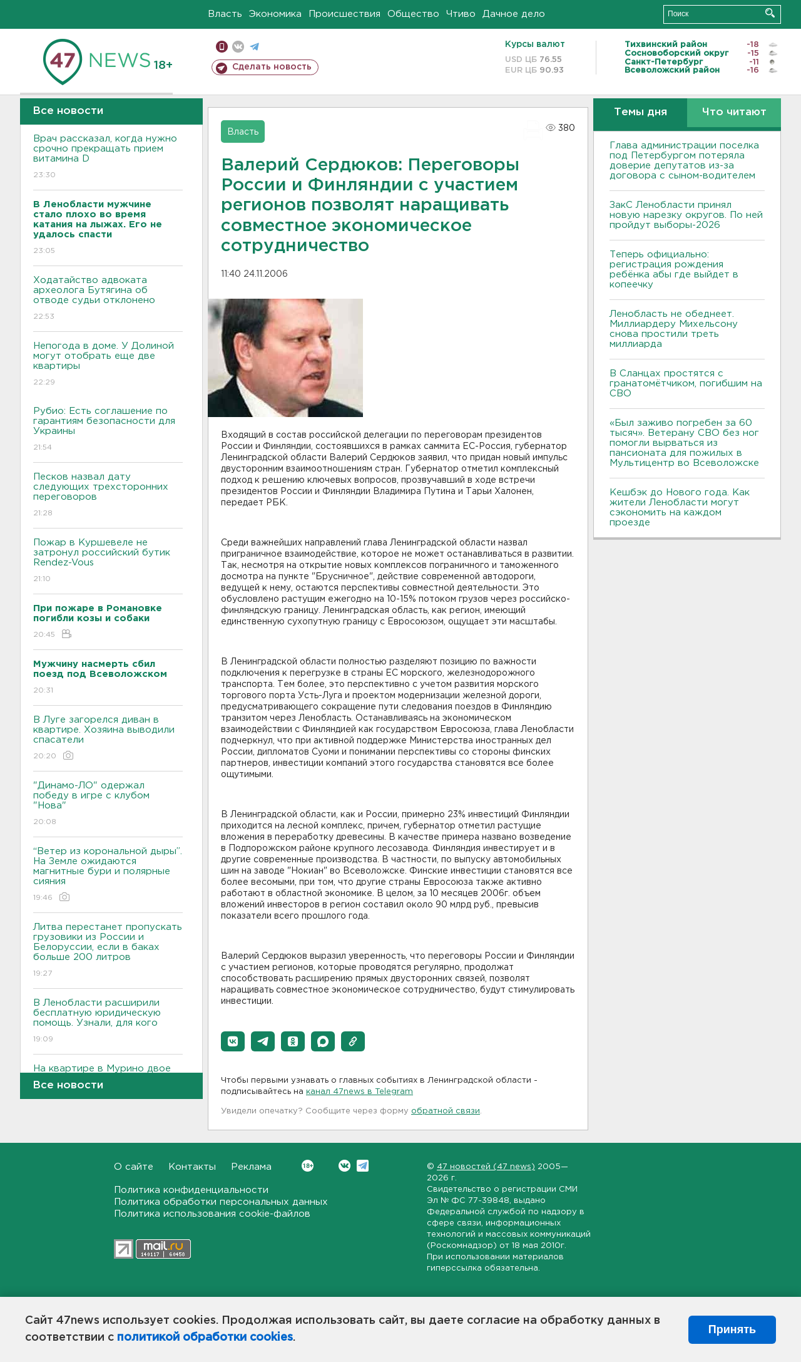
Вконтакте (308, 1166)
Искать (770, 13)
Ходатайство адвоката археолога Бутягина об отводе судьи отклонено (108, 299)
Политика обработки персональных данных (221, 1202)
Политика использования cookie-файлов (212, 1214)
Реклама (251, 1167)
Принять (732, 1329)
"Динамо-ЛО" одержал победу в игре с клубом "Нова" (108, 804)
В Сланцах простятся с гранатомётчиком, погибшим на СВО (686, 383)
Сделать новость (272, 67)
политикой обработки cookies (205, 1338)
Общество (413, 14)
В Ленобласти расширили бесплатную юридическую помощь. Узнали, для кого (108, 1022)
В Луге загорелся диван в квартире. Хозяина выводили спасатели (108, 738)
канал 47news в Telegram (359, 1091)
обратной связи (445, 1111)
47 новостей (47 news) (486, 1166)
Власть (225, 14)
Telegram (363, 1166)
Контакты (192, 1167)
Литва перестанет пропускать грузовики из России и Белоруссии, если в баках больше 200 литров (108, 951)
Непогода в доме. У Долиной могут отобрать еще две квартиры (108, 365)
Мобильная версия (222, 47)
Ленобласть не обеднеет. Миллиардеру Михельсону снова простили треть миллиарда (674, 329)
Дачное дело (513, 14)
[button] (233, 1041)
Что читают (734, 112)
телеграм (254, 47)
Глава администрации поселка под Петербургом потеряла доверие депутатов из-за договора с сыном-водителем (684, 161)
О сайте (133, 1167)
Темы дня (640, 112)
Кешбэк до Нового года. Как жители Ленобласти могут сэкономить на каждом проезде (680, 507)
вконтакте (238, 47)
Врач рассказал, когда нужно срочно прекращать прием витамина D (108, 157)
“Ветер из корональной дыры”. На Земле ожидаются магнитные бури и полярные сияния (108, 875)
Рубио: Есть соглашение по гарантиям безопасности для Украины (108, 430)
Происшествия (344, 14)
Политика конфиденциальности (191, 1190)
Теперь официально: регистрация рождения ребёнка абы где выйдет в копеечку (674, 269)
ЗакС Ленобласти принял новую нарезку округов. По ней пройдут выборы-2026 (686, 215)
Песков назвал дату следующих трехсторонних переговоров (108, 495)
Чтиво (461, 14)
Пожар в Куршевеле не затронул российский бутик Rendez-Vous (108, 561)
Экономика (275, 14)
